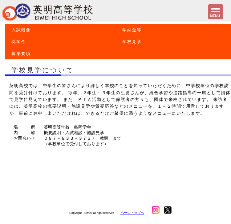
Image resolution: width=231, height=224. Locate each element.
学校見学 (131, 41)
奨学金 (18, 41)
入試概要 (20, 29)
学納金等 (131, 29)
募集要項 (20, 53)
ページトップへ (132, 212)
